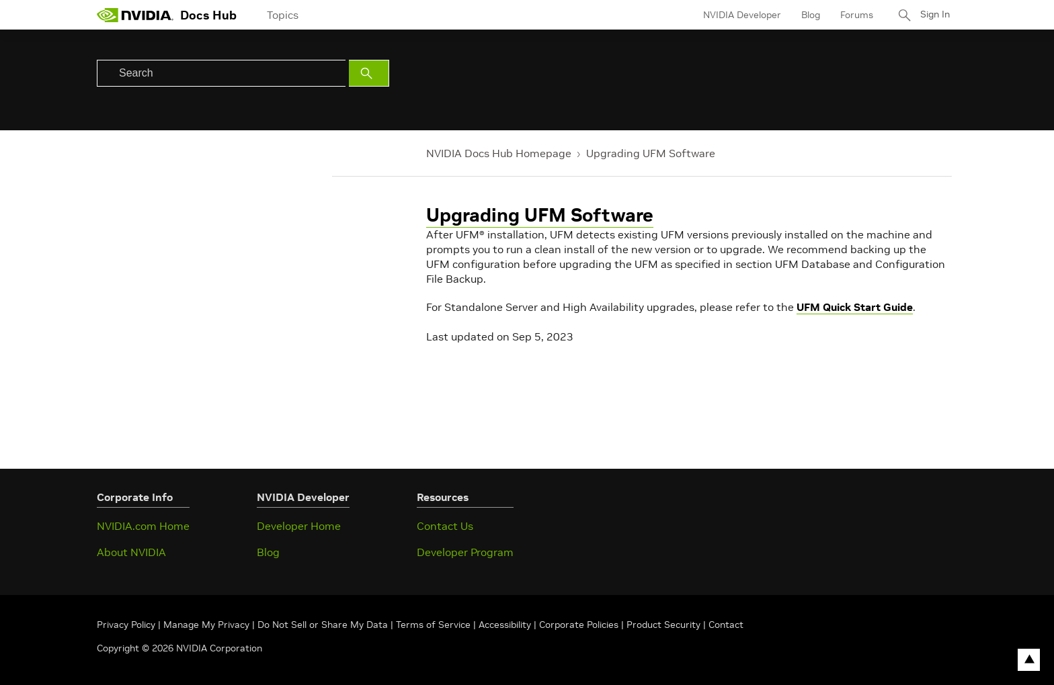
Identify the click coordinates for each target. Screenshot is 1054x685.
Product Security (663, 625)
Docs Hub (208, 15)
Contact (725, 625)
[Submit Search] (369, 73)
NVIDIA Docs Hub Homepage (498, 153)
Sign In (932, 15)
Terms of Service (433, 625)
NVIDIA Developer (737, 15)
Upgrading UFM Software (650, 153)
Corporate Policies (578, 625)
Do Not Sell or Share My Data (322, 625)
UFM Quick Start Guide (855, 307)
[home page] (135, 15)
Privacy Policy (127, 625)
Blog (806, 15)
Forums (852, 15)
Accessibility (505, 625)
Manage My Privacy (206, 625)
